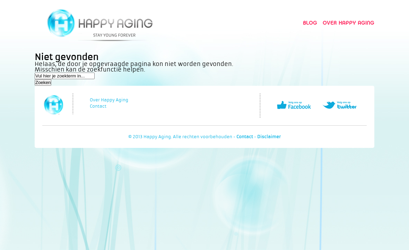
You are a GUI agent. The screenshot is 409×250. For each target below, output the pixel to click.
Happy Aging (100, 22)
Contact (98, 106)
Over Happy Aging (348, 22)
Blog (310, 22)
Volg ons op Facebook (294, 105)
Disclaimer (269, 137)
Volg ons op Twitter (339, 105)
